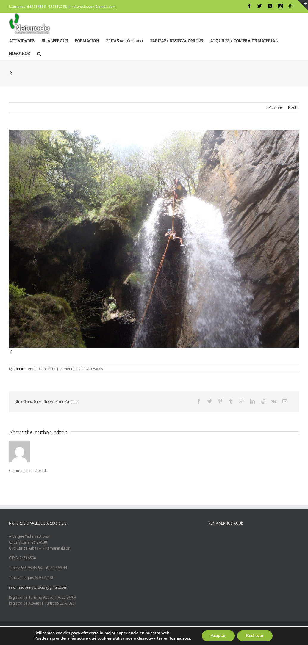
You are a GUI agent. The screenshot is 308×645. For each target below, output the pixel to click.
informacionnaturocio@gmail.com (38, 587)
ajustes (183, 638)
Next (292, 107)
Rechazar (255, 635)
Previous (275, 107)
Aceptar (218, 635)
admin (19, 368)
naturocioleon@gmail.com (93, 6)
